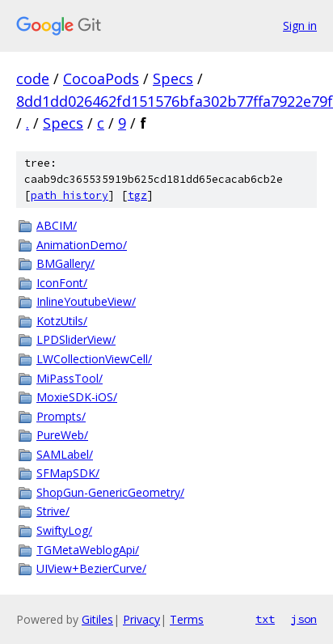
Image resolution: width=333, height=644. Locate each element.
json (304, 619)
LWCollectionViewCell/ (94, 358)
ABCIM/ (56, 225)
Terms (187, 619)
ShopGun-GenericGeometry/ (110, 492)
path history (69, 195)
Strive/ (53, 511)
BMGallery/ (65, 263)
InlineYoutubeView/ (86, 301)
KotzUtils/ (61, 320)
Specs (173, 78)
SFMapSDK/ (67, 473)
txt (265, 619)
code (32, 78)
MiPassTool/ (69, 378)
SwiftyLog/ (64, 530)
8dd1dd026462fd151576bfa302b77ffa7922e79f (174, 101)
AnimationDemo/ (81, 244)
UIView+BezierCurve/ (91, 568)
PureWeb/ (62, 435)
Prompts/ (61, 416)
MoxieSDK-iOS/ (76, 397)
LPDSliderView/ (76, 339)
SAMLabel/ (64, 454)
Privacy (141, 619)
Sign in (300, 25)
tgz (137, 195)
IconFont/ (61, 282)
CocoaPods (101, 78)
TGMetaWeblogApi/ (87, 549)
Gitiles (97, 619)
